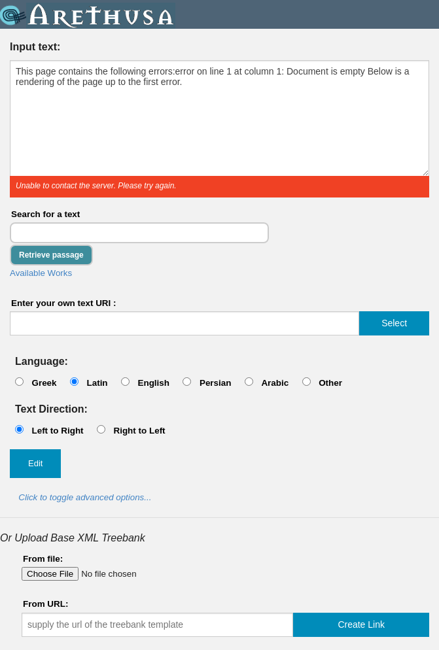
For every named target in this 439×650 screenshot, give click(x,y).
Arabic (275, 383)
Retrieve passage (51, 255)
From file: (43, 559)
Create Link (361, 624)
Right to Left (139, 431)
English (153, 383)
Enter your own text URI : (63, 303)
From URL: (45, 604)
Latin (96, 383)
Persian (216, 383)
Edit (35, 463)
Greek (43, 383)
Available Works (41, 273)
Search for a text (45, 214)
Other (330, 383)
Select (394, 323)
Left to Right (57, 431)
